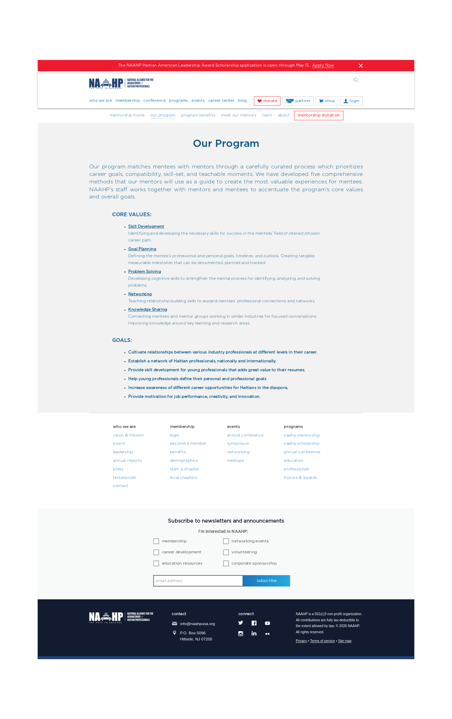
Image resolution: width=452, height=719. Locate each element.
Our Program (162, 115)
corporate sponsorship (254, 564)
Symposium (238, 444)
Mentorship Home (127, 115)
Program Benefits (198, 115)
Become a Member (188, 444)
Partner (302, 101)
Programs (178, 101)
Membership (128, 101)
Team (267, 115)
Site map (344, 641)
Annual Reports (127, 461)
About (284, 115)
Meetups (235, 461)
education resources (182, 564)
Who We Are (100, 101)
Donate (270, 101)
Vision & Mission (128, 435)
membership (174, 541)
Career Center (221, 101)
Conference (154, 101)
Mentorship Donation (319, 115)
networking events (249, 541)
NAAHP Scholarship (301, 444)
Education (294, 461)
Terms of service (322, 641)
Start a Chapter (184, 469)
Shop (330, 101)
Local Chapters (183, 478)
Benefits (178, 452)
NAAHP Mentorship (302, 435)
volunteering (244, 552)
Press (118, 469)
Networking (238, 452)
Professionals (296, 469)
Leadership (123, 452)
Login (355, 101)
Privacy (301, 641)
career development (182, 552)
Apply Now (323, 66)
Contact (120, 486)
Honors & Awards (300, 478)
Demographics (184, 461)
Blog (242, 101)
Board (118, 444)
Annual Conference (245, 435)
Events (197, 101)
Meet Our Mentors (238, 115)
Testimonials (124, 478)
